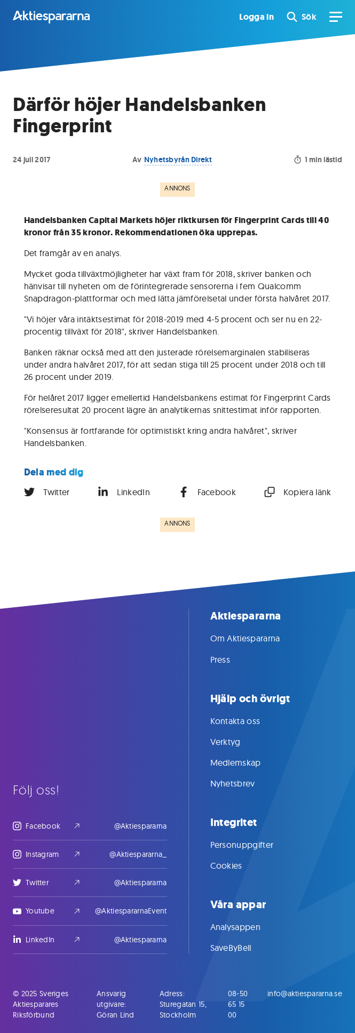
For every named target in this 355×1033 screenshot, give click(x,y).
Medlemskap (246, 762)
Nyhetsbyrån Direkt (178, 159)
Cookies (237, 865)
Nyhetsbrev (243, 783)
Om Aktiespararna (256, 638)
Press (231, 659)
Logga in (256, 17)
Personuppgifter (252, 844)
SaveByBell (241, 947)
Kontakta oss (246, 721)
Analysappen (246, 926)
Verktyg (236, 741)
